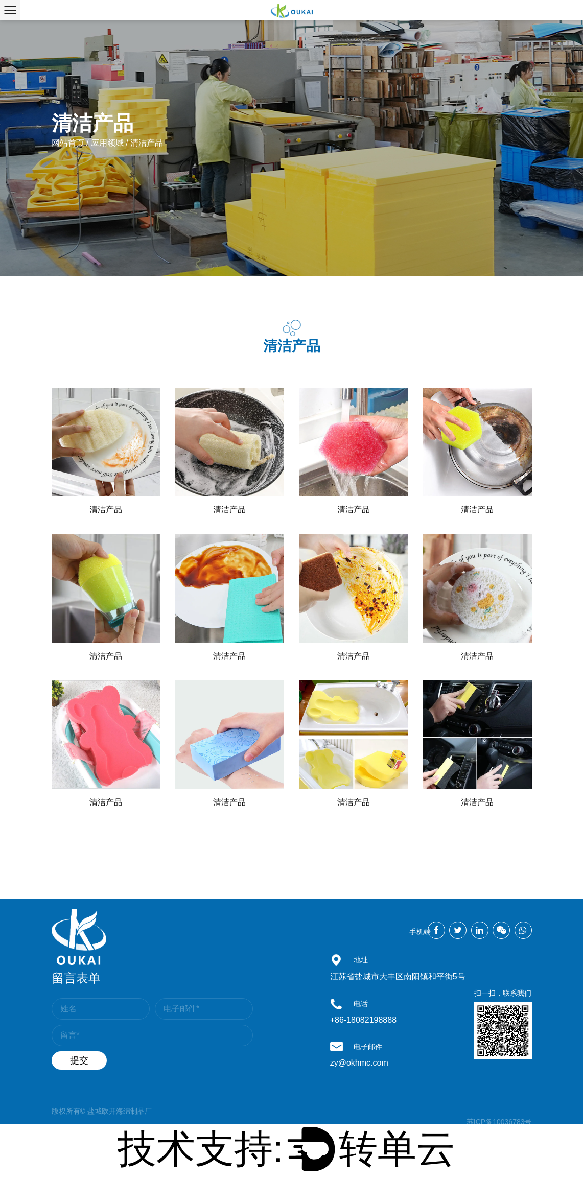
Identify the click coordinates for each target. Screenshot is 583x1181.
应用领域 (107, 142)
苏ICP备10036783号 (499, 1122)
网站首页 (68, 142)
